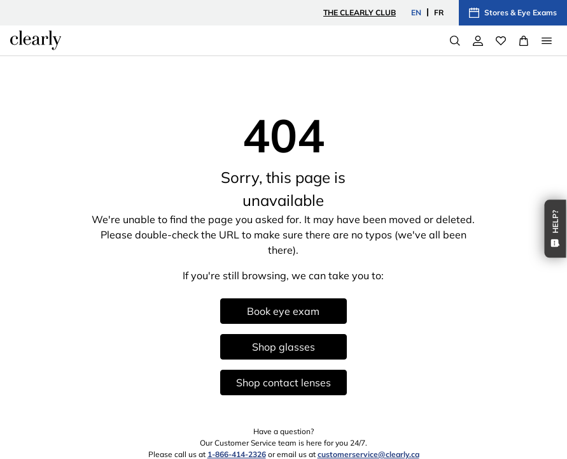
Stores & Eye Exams (513, 13)
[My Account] (478, 41)
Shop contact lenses (283, 382)
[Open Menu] (546, 41)
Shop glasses (283, 346)
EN (416, 12)
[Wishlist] (501, 41)
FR (439, 12)
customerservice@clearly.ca (368, 454)
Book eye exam (283, 311)
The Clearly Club (359, 12)
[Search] (455, 41)
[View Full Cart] (524, 41)
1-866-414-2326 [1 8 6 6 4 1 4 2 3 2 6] (236, 454)
